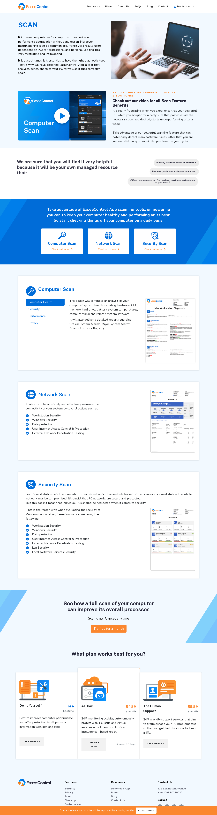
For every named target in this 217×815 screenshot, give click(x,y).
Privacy (69, 792)
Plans (108, 6)
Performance (73, 804)
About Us (123, 6)
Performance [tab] (37, 324)
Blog (150, 6)
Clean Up (70, 800)
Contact (163, 6)
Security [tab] (34, 317)
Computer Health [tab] (40, 310)
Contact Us (118, 800)
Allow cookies (146, 810)
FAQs (138, 6)
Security (70, 788)
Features (92, 6)
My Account (182, 6)
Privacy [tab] (33, 331)
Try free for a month (108, 628)
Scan (68, 796)
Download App (120, 788)
